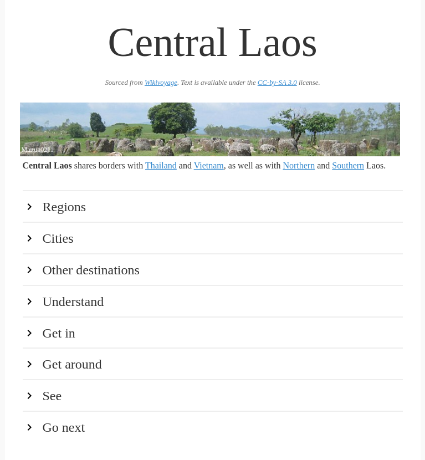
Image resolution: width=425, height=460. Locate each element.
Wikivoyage (161, 82)
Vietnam (209, 165)
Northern (299, 165)
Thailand (161, 165)
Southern (348, 165)
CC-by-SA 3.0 (277, 82)
